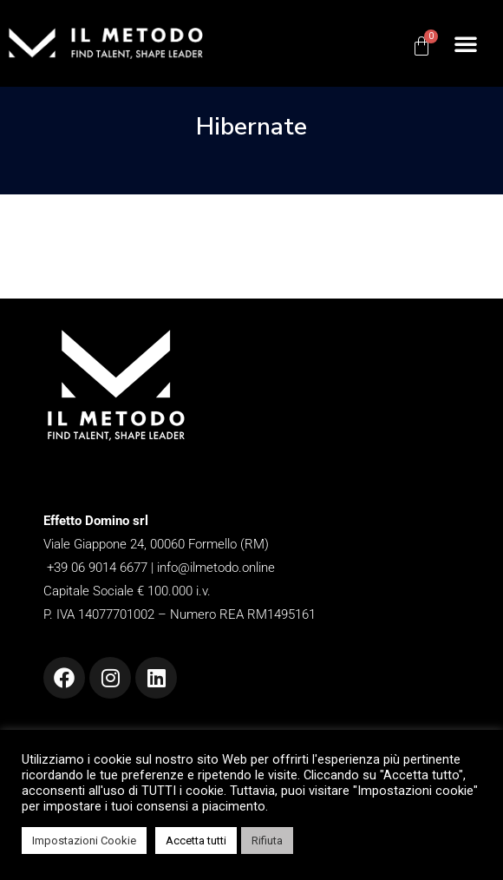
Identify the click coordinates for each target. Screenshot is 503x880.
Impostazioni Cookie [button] (84, 840)
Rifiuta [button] (267, 840)
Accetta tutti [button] (196, 840)
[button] (465, 43)
